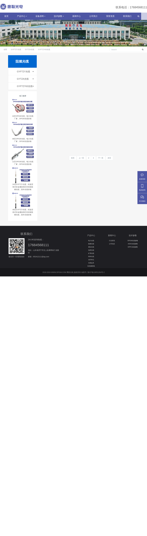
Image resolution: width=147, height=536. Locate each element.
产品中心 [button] (22, 18)
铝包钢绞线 (91, 268)
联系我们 (127, 18)
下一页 (100, 160)
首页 (6, 18)
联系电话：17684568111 (131, 7)
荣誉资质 (110, 18)
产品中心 (91, 238)
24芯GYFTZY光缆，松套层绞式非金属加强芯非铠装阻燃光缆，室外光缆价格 (22, 189)
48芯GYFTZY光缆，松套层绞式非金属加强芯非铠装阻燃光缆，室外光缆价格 (22, 214)
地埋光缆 (91, 252)
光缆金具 (91, 265)
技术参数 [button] (59, 18)
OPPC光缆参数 (133, 249)
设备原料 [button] (40, 18)
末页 (109, 160)
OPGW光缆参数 (133, 243)
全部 (5, 52)
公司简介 (93, 18)
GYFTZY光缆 (16, 52)
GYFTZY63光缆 (44, 52)
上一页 (81, 160)
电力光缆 (91, 243)
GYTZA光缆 (29, 52)
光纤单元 (91, 262)
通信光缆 (91, 249)
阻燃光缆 (91, 246)
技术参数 (133, 238)
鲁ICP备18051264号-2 (96, 275)
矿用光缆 (91, 255)
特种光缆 (91, 259)
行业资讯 (112, 243)
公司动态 (112, 246)
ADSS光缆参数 (133, 246)
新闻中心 (76, 18)
